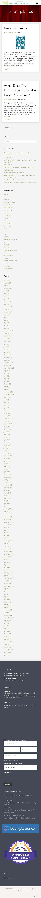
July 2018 (6, 496)
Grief (5, 234)
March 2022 (7, 384)
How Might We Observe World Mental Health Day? (19, 167)
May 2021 (6, 405)
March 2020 (7, 442)
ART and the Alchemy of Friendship (14, 173)
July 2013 (6, 655)
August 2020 (7, 429)
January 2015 (7, 607)
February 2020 (8, 445)
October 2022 (8, 365)
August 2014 (7, 621)
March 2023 (7, 355)
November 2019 (8, 453)
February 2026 (8, 283)
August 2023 (7, 341)
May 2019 (6, 469)
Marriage (6, 245)
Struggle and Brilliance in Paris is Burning (16, 180)
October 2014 (8, 615)
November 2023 (8, 333)
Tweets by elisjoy (9, 878)
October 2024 (8, 312)
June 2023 (6, 347)
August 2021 (7, 397)
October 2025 (8, 288)
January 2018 (7, 511)
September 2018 (9, 490)
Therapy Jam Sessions (10, 261)
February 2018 (8, 509)
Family (5, 221)
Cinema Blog (7, 205)
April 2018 (7, 504)
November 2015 (8, 581)
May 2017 (6, 533)
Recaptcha (7, 772)
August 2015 (7, 589)
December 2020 (8, 418)
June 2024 (6, 320)
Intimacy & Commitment (11, 239)
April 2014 (7, 631)
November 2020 (8, 421)
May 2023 (6, 349)
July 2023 (6, 344)
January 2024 (7, 328)
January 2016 (7, 575)
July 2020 (6, 432)
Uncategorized (8, 266)
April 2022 (7, 381)
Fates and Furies (15, 28)
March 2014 (7, 634)
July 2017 (6, 527)
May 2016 (6, 565)
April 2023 (7, 352)
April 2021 (7, 408)
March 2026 (7, 280)
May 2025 (6, 296)
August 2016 (7, 557)
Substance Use (8, 255)
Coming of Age (8, 207)
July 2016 (6, 559)
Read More (7, 69)
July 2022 (6, 373)
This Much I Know (9, 170)
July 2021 (6, 400)
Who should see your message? (14, 763)
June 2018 (6, 498)
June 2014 (6, 626)
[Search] (20, 141)
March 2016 (7, 570)
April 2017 (7, 535)
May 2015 (6, 597)
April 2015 (7, 599)
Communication (8, 210)
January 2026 (7, 285)
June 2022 (6, 376)
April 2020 (7, 440)
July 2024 (6, 317)
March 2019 (7, 474)
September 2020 (9, 426)
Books (5, 197)
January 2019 (7, 480)
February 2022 (8, 387)
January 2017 (7, 543)
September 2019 (9, 458)
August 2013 (7, 652)
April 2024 (7, 325)
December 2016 (8, 546)
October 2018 (8, 488)
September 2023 (9, 339)
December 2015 (8, 578)
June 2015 (6, 594)
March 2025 (7, 301)
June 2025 (6, 293)
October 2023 (8, 336)
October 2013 (8, 647)
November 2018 (8, 485)
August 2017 (7, 525)
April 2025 (7, 299)
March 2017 (7, 538)
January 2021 (7, 416)
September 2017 (9, 522)
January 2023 (7, 360)
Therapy (6, 258)
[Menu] (37, 2)
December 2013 (8, 642)
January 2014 (7, 639)
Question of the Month (10, 250)
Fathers (6, 229)
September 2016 (9, 554)
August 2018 (7, 493)
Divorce (6, 218)
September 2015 (9, 586)
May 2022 (6, 379)
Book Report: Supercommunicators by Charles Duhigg (20, 183)
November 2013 (8, 644)
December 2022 (8, 363)
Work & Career (8, 269)
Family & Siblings (9, 223)
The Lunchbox (8, 165)
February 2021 (8, 413)
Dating (5, 213)
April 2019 (7, 472)
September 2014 (9, 618)
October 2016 (8, 551)
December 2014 (8, 610)
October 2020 (8, 424)
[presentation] (18, 778)
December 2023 (8, 331)
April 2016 (7, 567)
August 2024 (7, 315)
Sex (5, 253)
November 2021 (8, 392)
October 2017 (8, 519)
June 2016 (6, 562)
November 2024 (8, 309)
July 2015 (6, 591)
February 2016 (8, 573)
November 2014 (8, 613)
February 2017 (8, 541)
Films (5, 231)
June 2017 (6, 530)
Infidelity (6, 237)
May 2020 (6, 437)
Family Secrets (8, 226)
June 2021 (6, 402)
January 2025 (7, 304)
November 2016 (8, 549)
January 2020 (7, 448)
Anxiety (6, 194)
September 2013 (9, 650)
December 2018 (8, 482)
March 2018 (7, 506)
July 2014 (6, 623)
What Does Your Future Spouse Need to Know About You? (20, 90)
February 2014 (8, 636)
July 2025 (6, 291)
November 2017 (8, 517)
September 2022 (9, 368)
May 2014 (6, 629)
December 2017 (8, 514)
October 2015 (8, 583)
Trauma (6, 263)
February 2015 (8, 605)
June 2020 (6, 434)
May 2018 (6, 501)
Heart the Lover (8, 157)
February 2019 (8, 477)
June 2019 (6, 466)
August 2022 (7, 371)
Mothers (6, 247)
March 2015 (7, 602)
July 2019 (6, 464)
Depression (7, 215)
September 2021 (9, 394)
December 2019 (8, 450)
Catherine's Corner (9, 202)
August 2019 (7, 461)
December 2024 (8, 307)
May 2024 (6, 323)
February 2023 (8, 357)
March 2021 (7, 410)
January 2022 (7, 389)
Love (5, 242)
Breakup (6, 199)
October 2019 (8, 456)
